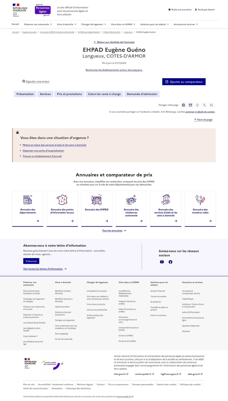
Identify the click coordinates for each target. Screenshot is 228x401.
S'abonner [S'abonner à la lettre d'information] (31, 261)
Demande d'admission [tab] (142, 94)
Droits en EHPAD (126, 335)
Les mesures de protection (34, 322)
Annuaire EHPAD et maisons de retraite (57, 32)
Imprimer (183, 105)
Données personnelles (142, 384)
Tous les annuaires (112, 230)
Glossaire (186, 331)
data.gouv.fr (194, 374)
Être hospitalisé (61, 333)
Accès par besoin (206, 9)
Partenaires (57, 388)
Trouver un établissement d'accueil (42, 156)
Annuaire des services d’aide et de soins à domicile (165, 212)
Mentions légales (85, 384)
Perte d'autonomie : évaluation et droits (31, 292)
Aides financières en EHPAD (127, 310)
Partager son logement (65, 320)
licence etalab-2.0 (124, 396)
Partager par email (190, 105)
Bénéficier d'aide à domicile (63, 292)
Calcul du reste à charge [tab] (104, 94)
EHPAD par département (89, 32)
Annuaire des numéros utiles (200, 211)
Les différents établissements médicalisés (125, 293)
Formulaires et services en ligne (193, 318)
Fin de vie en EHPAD (127, 341)
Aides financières (62, 306)
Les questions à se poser (97, 291)
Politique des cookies (190, 384)
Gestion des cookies (166, 384)
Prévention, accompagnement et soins (128, 319)
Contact (101, 384)
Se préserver (155, 301)
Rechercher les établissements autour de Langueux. (114, 69)
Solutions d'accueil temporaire (63, 313)
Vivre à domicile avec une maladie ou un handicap (66, 326)
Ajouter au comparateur (184, 82)
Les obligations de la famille (31, 329)
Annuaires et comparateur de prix (191, 292)
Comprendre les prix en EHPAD (129, 328)
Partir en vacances (158, 315)
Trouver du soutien (158, 296)
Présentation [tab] (25, 94)
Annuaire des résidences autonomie (131, 212)
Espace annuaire (29, 32)
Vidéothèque (187, 299)
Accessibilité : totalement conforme (55, 384)
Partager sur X (204, 105)
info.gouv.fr (120, 374)
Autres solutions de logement (95, 316)
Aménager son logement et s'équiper (33, 300)
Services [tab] (45, 94)
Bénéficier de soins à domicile (63, 300)
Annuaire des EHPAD (96, 209)
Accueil (15, 23)
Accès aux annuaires (181, 9)
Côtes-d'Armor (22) (111, 32)
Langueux (128, 32)
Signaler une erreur (37, 81)
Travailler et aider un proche (159, 308)
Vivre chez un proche (96, 304)
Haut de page (204, 119)
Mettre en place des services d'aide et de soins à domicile (54, 144)
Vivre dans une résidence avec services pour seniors (98, 297)
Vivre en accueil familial (97, 309)
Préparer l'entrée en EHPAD (127, 302)
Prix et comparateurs (118, 384)
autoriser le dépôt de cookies (200, 111)
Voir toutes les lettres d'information (43, 268)
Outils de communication (35, 388)
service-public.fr (143, 374)
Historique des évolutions (78, 388)
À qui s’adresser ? (30, 336)
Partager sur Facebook (197, 105)
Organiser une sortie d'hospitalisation (43, 150)
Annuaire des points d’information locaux (62, 211)
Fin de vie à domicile (63, 339)
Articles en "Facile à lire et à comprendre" (193, 305)
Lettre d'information (191, 312)
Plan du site (28, 384)
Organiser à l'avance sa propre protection (33, 315)
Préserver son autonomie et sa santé (34, 307)
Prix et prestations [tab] (69, 94)
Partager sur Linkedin (211, 105)
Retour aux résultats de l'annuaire (116, 42)
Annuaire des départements (28, 211)
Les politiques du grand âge (33, 342)
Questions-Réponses (190, 325)
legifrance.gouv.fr (170, 374)
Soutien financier (157, 291)
